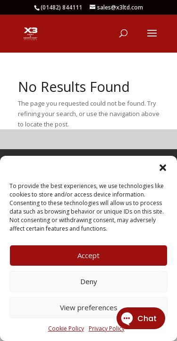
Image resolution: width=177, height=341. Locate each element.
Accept (88, 255)
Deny (88, 281)
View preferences (89, 307)
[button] (163, 167)
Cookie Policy (66, 328)
